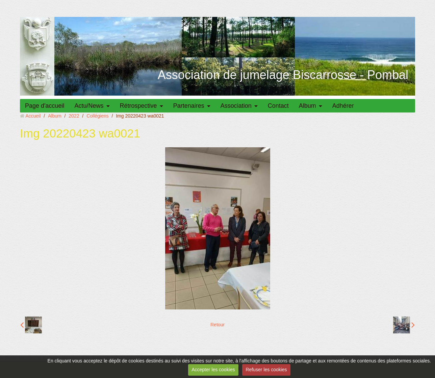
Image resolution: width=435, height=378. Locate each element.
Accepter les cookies (213, 369)
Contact (278, 105)
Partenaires (188, 105)
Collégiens (97, 116)
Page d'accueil (45, 105)
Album (307, 105)
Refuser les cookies (266, 369)
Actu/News (89, 105)
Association (236, 105)
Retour (217, 324)
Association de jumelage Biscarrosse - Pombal (283, 75)
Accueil (33, 116)
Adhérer (343, 105)
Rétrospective (138, 105)
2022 (74, 116)
